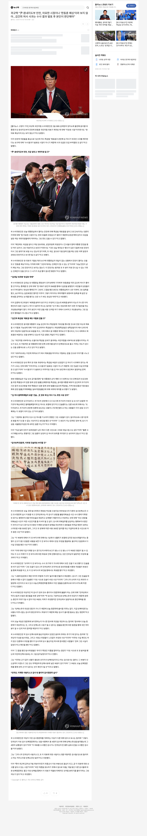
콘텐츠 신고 (79, 806)
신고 (33, 19)
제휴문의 (85, 806)
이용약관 (61, 806)
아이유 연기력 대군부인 (128, 60)
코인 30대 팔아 (104, 64)
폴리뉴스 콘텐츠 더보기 (104, 4)
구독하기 (131, 6)
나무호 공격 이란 (104, 60)
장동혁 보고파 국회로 (127, 64)
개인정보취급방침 (69, 806)
